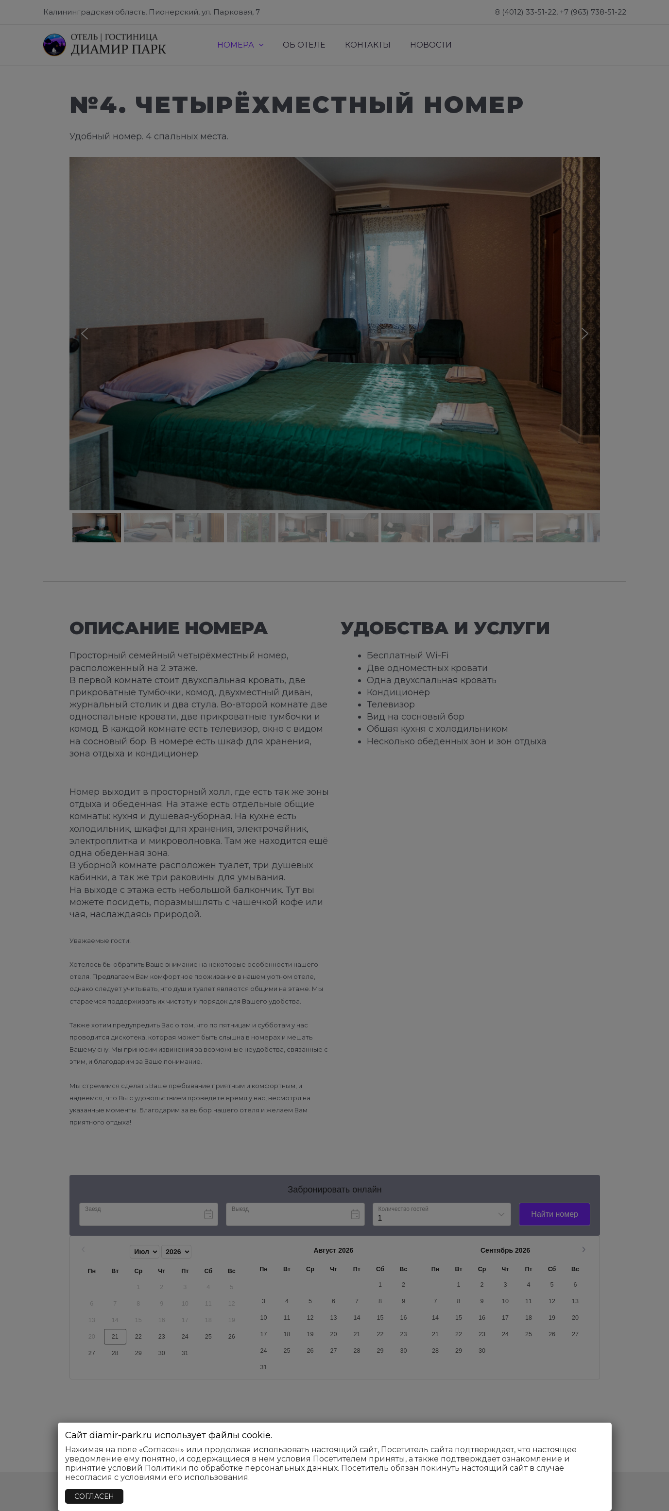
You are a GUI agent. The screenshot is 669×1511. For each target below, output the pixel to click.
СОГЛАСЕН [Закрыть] (94, 1496)
